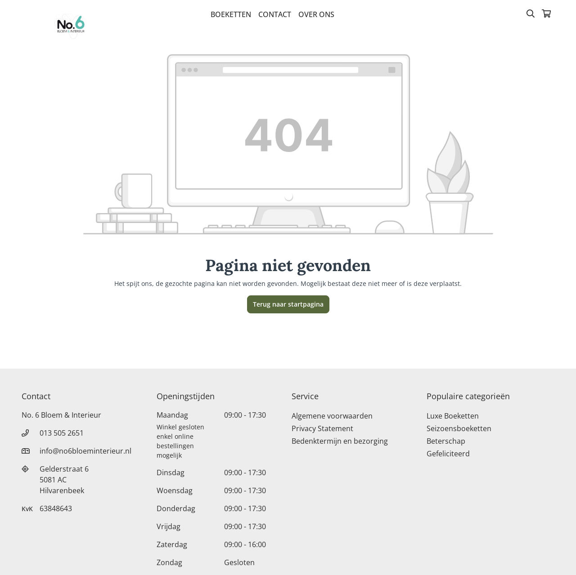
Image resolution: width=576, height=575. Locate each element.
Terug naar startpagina (288, 304)
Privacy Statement (322, 428)
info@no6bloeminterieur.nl (85, 451)
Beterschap (446, 441)
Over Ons (316, 14)
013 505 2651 (62, 433)
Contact (274, 14)
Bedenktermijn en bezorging (340, 441)
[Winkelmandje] (546, 14)
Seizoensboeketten (459, 428)
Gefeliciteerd (448, 454)
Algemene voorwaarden (332, 416)
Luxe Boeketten (453, 416)
